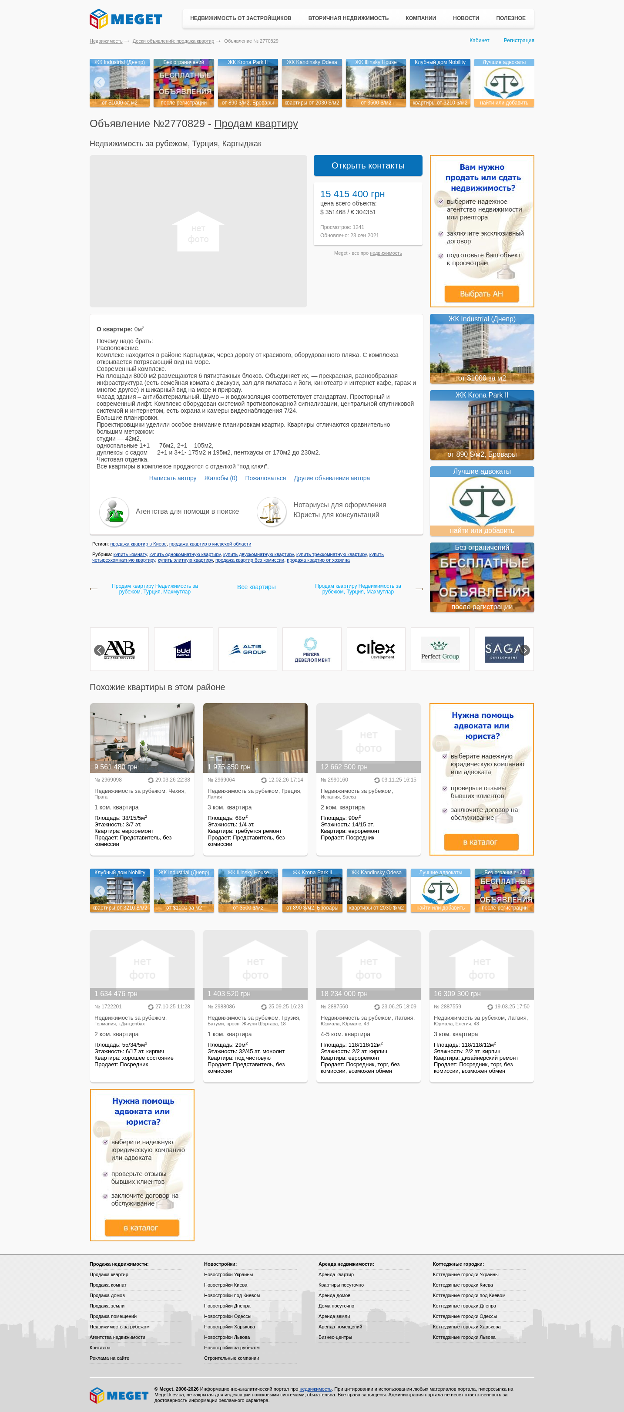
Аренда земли (334, 1316)
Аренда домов (334, 1295)
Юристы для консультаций (336, 515)
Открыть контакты (368, 165)
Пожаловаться (265, 478)
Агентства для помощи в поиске (187, 511)
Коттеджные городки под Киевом (469, 1295)
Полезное (511, 18)
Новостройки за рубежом (232, 1347)
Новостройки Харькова (229, 1326)
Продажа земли (107, 1305)
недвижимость (386, 253)
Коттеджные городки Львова (464, 1337)
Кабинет (480, 40)
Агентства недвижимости (117, 1337)
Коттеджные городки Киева (463, 1284)
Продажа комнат (108, 1284)
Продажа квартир (109, 1274)
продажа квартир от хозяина (318, 560)
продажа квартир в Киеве (138, 543)
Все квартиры (256, 586)
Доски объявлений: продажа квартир (174, 41)
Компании (421, 18)
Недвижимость (106, 41)
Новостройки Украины (228, 1274)
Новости (466, 18)
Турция (205, 143)
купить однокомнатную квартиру (184, 554)
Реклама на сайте (109, 1358)
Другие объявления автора (332, 478)
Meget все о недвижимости (120, 1395)
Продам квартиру (256, 123)
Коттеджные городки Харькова (467, 1326)
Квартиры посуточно (341, 1284)
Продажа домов (107, 1295)
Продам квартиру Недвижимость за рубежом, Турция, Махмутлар (155, 589)
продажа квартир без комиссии (249, 560)
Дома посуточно (336, 1305)
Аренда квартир (336, 1274)
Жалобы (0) (220, 478)
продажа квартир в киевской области (210, 543)
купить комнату (130, 554)
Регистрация (519, 40)
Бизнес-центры (335, 1337)
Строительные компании (231, 1358)
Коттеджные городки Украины (466, 1274)
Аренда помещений (340, 1326)
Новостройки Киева (225, 1284)
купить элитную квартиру (185, 560)
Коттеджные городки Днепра (464, 1305)
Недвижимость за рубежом (139, 143)
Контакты (100, 1347)
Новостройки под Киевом (232, 1295)
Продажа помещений (113, 1316)
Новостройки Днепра (227, 1305)
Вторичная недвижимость (349, 18)
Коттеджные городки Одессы (465, 1316)
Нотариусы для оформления (340, 505)
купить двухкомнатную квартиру (258, 554)
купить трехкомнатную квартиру (331, 554)
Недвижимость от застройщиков (241, 18)
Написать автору (173, 478)
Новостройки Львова (227, 1337)
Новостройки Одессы (228, 1316)
